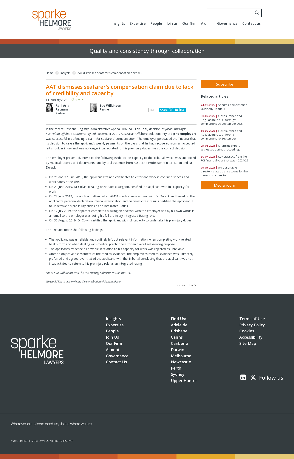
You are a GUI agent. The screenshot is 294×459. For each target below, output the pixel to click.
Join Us (112, 337)
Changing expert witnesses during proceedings (220, 147)
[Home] (50, 73)
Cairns (177, 337)
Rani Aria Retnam (62, 107)
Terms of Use (252, 318)
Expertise (138, 23)
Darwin (177, 349)
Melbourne (181, 355)
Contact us (251, 23)
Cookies (246, 330)
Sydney (177, 374)
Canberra (179, 343)
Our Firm (114, 343)
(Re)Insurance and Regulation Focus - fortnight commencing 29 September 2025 (222, 120)
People (156, 23)
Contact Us (116, 361)
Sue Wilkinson (110, 105)
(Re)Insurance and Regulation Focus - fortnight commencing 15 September (221, 134)
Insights (118, 23)
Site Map (247, 343)
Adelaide (179, 324)
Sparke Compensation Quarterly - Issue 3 (224, 107)
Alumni (206, 23)
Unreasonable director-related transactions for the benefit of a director (224, 171)
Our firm (189, 23)
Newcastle (181, 361)
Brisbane (179, 330)
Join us (172, 23)
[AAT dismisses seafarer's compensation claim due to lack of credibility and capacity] (109, 73)
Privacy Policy (252, 324)
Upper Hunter (184, 380)
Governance (227, 23)
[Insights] (65, 73)
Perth (176, 368)
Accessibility (251, 337)
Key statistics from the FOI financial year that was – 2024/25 (224, 158)
